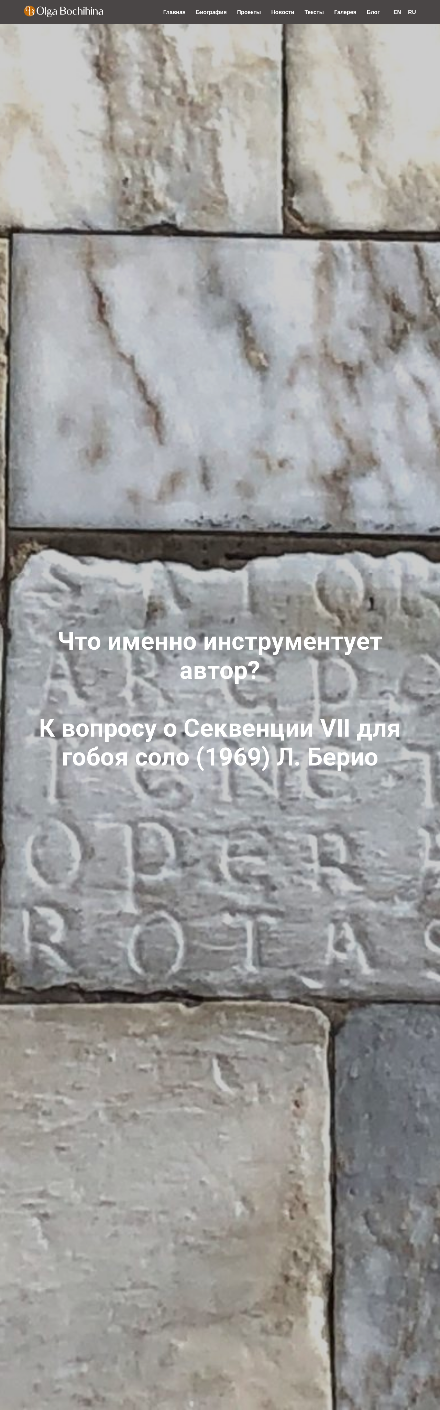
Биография (211, 12)
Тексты (314, 12)
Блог (373, 12)
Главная (174, 12)
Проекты (249, 12)
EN (397, 12)
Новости (282, 12)
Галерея (345, 12)
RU (412, 12)
